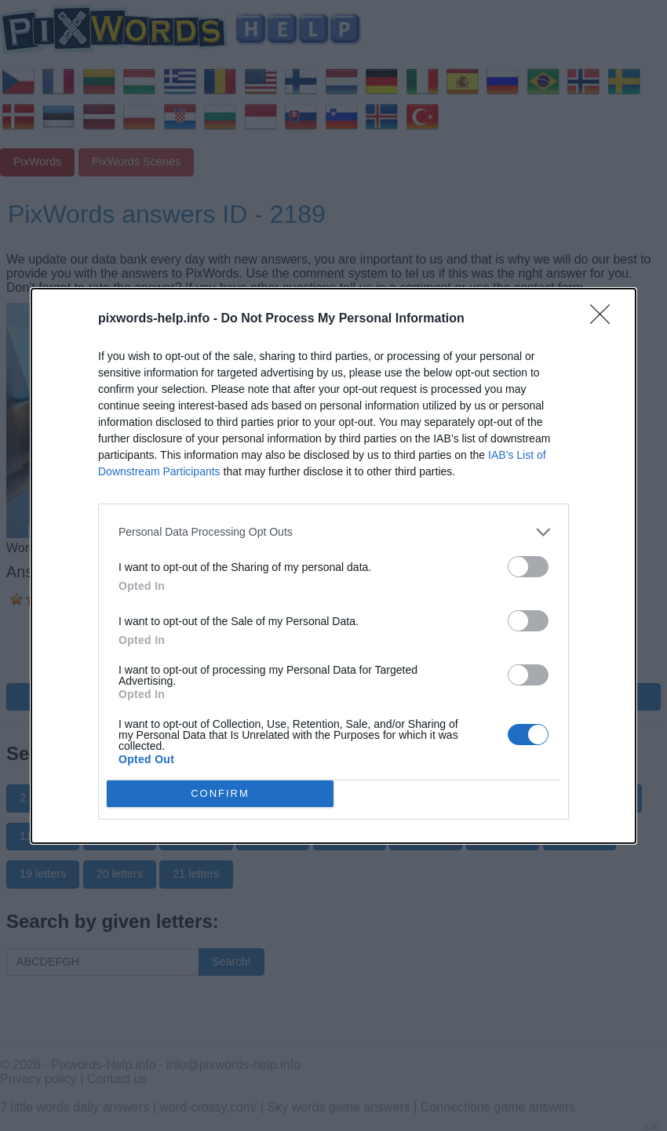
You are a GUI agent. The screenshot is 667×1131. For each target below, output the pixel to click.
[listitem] (333, 532)
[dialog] (333, 566)
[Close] (605, 319)
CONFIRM (220, 792)
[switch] (528, 566)
